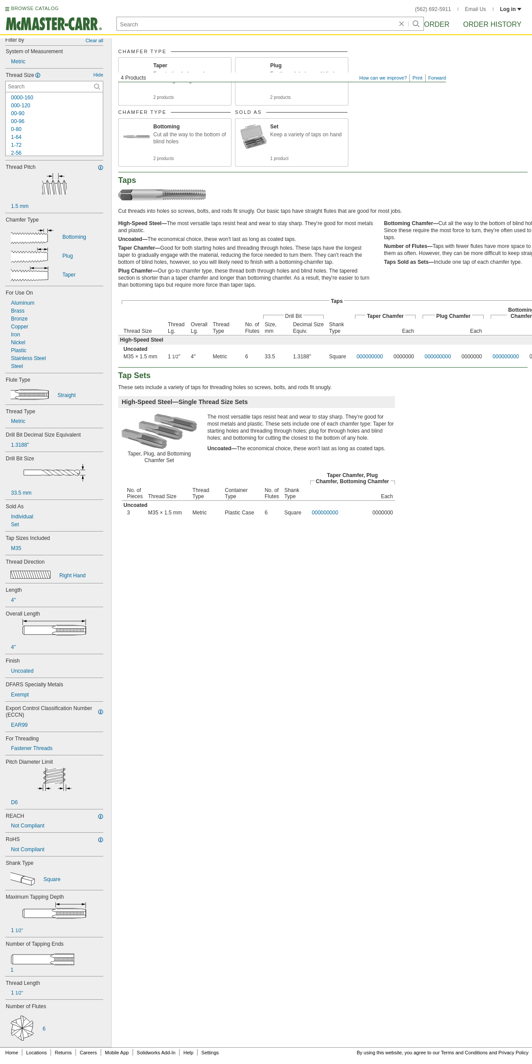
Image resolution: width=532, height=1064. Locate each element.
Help (189, 1052)
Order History (492, 24)
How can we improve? (383, 77)
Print (418, 77)
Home (11, 1052)
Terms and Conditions (464, 1052)
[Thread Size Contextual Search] (54, 86)
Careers (88, 1052)
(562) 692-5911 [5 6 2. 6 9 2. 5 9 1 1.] (433, 9)
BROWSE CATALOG (34, 8)
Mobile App (117, 1052)
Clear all (94, 40)
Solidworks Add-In (156, 1052)
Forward (437, 77)
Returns (63, 1052)
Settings (210, 1052)
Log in (510, 9)
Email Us (475, 9)
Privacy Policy (513, 1052)
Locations (36, 1052)
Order (436, 24)
